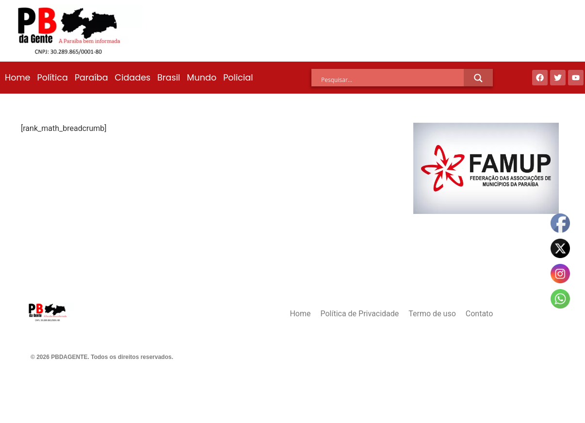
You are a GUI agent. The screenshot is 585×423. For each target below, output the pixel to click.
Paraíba (91, 77)
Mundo (201, 77)
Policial (238, 77)
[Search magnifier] (478, 78)
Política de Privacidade (359, 313)
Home (17, 77)
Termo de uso (431, 313)
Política (52, 77)
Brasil (168, 77)
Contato (479, 313)
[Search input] (392, 79)
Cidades (133, 77)
